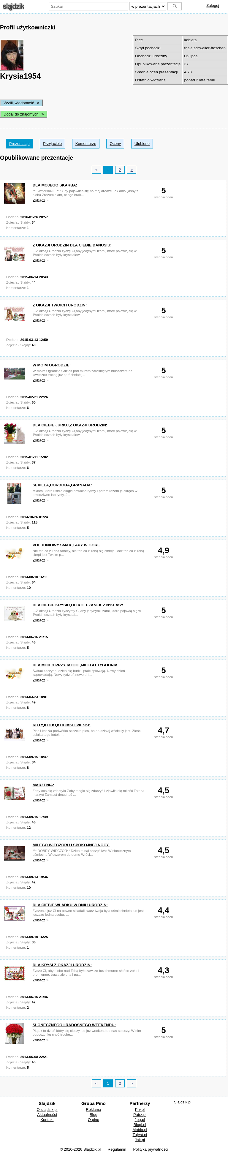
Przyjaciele (52, 143)
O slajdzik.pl (47, 1109)
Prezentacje (19, 143)
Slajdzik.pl (182, 1102)
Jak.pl (140, 1140)
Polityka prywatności (150, 1149)
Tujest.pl (140, 1135)
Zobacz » (40, 200)
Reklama (93, 1109)
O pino (93, 1119)
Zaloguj (212, 5)
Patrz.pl (139, 1114)
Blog (93, 1114)
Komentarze (85, 143)
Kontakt (46, 1119)
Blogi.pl (140, 1124)
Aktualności (47, 1114)
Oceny (115, 143)
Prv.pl (140, 1109)
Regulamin (117, 1149)
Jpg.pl (140, 1119)
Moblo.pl (139, 1129)
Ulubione (142, 143)
